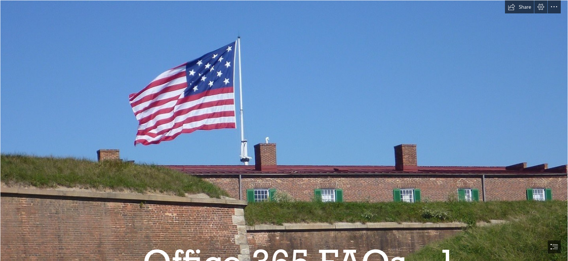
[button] (519, 6)
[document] (284, 130)
